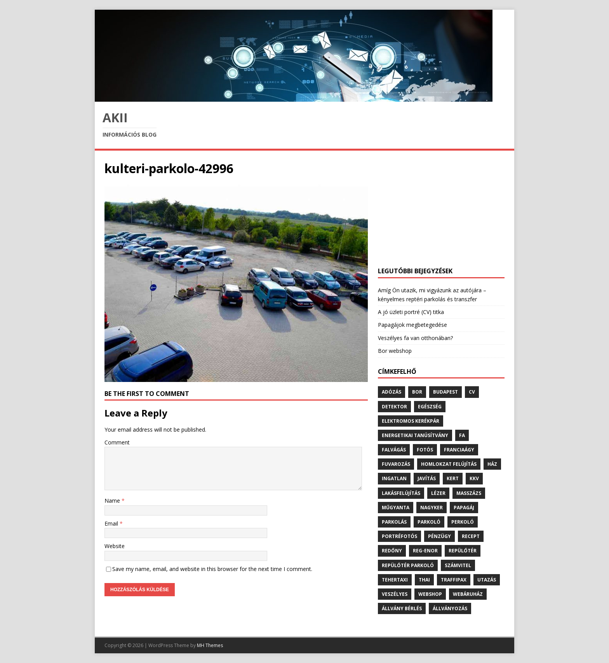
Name (113, 500)
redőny (392, 550)
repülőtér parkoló (408, 565)
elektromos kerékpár (410, 421)
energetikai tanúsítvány (415, 435)
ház (492, 464)
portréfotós (399, 536)
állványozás (450, 608)
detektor (394, 406)
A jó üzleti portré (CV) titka (411, 312)
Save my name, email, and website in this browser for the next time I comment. (212, 569)
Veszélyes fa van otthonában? (415, 338)
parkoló (429, 522)
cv (472, 392)
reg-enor (425, 550)
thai (424, 579)
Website (114, 546)
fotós (425, 449)
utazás (486, 579)
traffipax (453, 579)
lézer (438, 493)
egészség (430, 406)
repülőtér (463, 550)
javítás (427, 478)
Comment (117, 442)
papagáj (464, 507)
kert (453, 478)
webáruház (468, 594)
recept (471, 536)
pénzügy (439, 536)
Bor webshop (395, 350)
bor (417, 392)
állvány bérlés (402, 608)
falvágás (394, 449)
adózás (391, 392)
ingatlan (394, 478)
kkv (474, 478)
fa (462, 435)
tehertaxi (395, 579)
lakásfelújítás (401, 493)
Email (112, 523)
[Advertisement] (441, 208)
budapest (445, 392)
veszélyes (394, 594)
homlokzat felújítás (449, 464)
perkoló (462, 522)
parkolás (394, 522)
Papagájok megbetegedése (412, 324)
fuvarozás (396, 464)
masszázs (468, 493)
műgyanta (395, 507)
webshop (430, 594)
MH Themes (210, 645)
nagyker (431, 507)
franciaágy (459, 449)
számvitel (458, 565)
